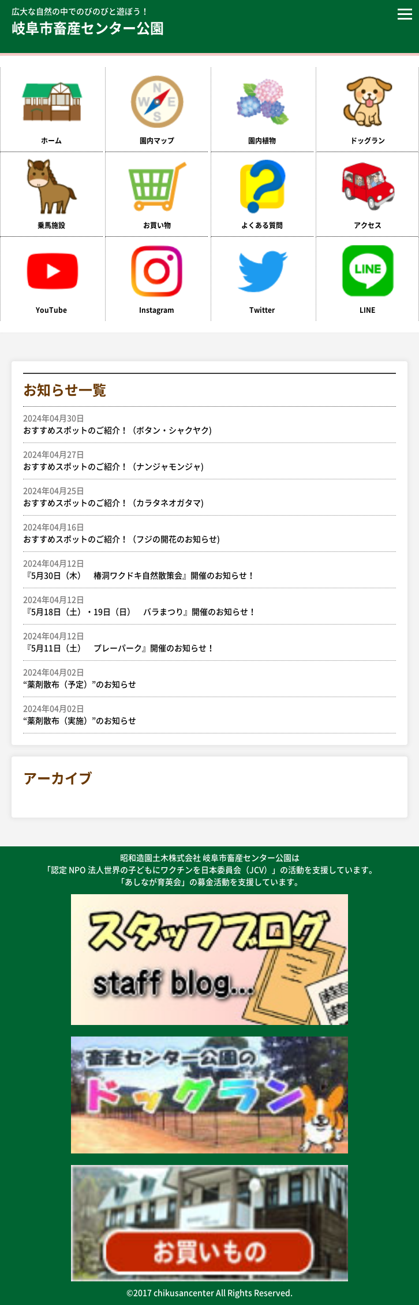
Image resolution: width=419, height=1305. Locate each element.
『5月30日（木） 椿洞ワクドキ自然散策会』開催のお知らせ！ (203, 569)
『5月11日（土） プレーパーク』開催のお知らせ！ (203, 641)
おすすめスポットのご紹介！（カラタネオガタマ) (203, 496)
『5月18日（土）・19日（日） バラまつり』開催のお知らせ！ (203, 605)
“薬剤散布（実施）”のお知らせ (203, 714)
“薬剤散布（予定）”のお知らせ (203, 678)
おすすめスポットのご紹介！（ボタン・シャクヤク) (203, 423)
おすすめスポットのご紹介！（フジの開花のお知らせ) (203, 532)
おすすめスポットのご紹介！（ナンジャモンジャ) (203, 460)
